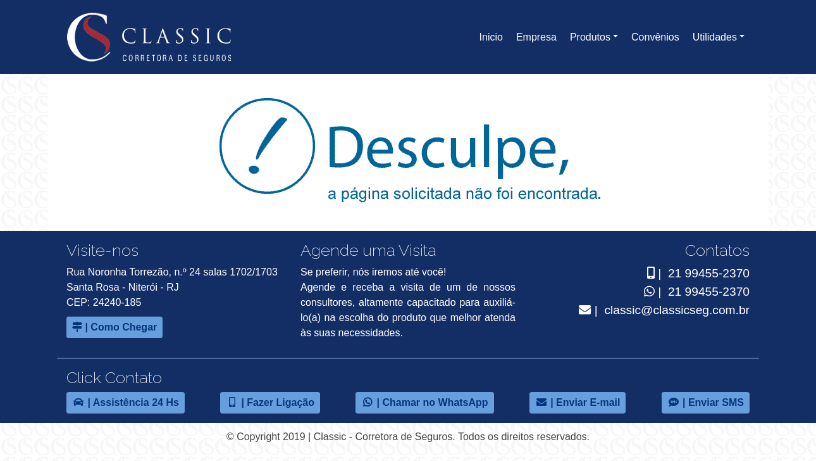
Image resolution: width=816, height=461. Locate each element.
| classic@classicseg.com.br (664, 310)
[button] (594, 37)
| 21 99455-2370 (696, 273)
